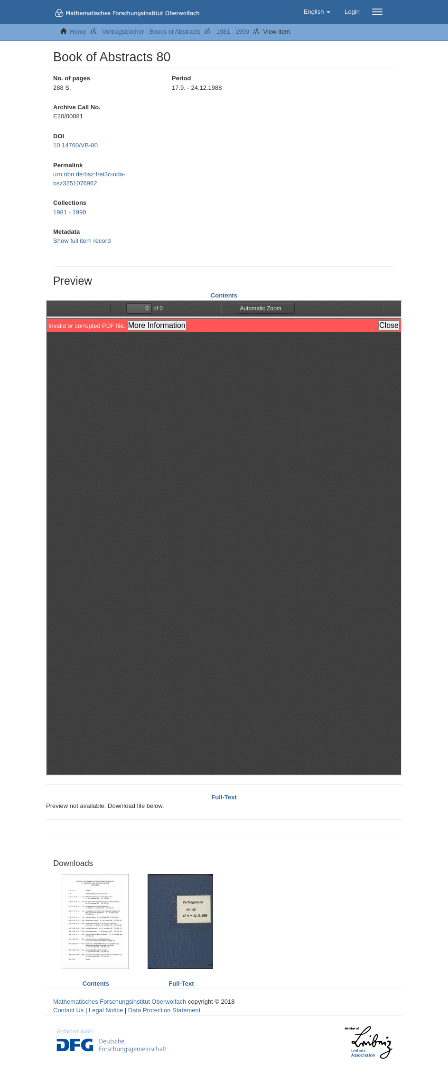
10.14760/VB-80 (75, 145)
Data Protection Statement (164, 1010)
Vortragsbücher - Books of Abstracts (151, 31)
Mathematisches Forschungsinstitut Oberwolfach (119, 1001)
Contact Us (68, 1010)
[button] (317, 12)
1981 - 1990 (232, 31)
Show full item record (82, 240)
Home (78, 31)
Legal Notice (106, 1010)
